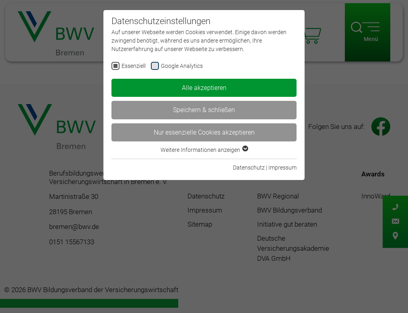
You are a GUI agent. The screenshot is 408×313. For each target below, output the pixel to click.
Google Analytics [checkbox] (182, 66)
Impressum (282, 167)
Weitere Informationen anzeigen (204, 150)
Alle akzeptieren (204, 88)
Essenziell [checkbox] (134, 66)
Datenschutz (249, 167)
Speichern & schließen (204, 110)
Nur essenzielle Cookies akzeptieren (204, 132)
